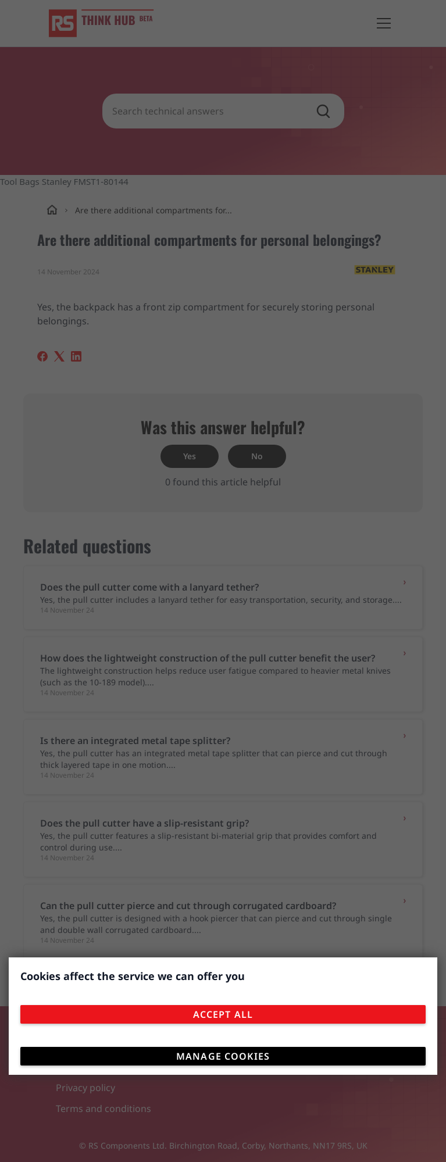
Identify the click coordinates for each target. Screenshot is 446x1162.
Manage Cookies (223, 1056)
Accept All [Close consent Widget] (223, 1014)
